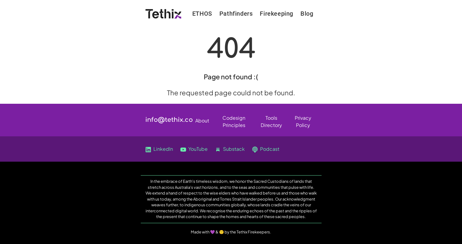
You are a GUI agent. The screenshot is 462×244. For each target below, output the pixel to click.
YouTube (194, 149)
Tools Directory (271, 119)
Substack (230, 149)
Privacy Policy (303, 119)
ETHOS (202, 13)
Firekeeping (276, 13)
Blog (306, 13)
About (202, 120)
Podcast (265, 149)
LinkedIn (159, 149)
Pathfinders (236, 13)
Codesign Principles (233, 119)
